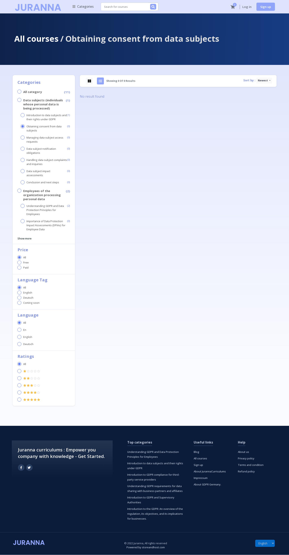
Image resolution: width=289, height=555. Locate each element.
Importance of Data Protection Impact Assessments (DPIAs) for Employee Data (45, 225)
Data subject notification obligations (41, 151)
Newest (263, 80)
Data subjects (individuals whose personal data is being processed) (43, 104)
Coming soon (31, 303)
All (24, 257)
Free (26, 262)
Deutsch (28, 298)
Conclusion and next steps (42, 182)
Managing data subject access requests (44, 140)
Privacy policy (246, 458)
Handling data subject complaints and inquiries (46, 162)
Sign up (265, 7)
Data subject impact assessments (38, 173)
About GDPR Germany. (207, 484)
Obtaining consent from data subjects (44, 128)
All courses (36, 38)
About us (243, 452)
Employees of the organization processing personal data (42, 195)
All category (32, 92)
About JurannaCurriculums (210, 471)
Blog (196, 452)
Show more (25, 238)
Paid (26, 268)
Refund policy (246, 471)
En (24, 330)
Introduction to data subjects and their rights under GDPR (46, 117)
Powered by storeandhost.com (145, 547)
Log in (247, 7)
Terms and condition (251, 465)
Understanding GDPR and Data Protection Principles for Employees (45, 210)
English (27, 293)
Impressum (201, 478)
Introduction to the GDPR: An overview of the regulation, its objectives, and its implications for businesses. (155, 514)
